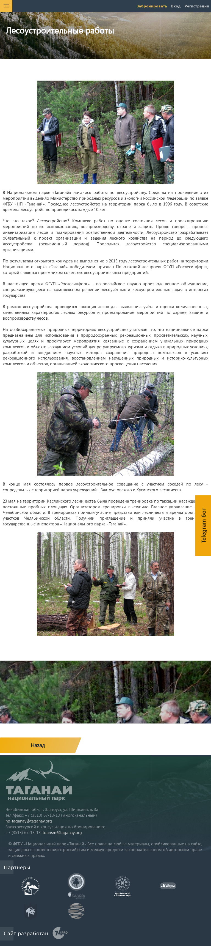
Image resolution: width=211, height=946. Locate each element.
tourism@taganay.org (62, 832)
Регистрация (197, 6)
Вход (176, 6)
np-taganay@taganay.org (28, 821)
